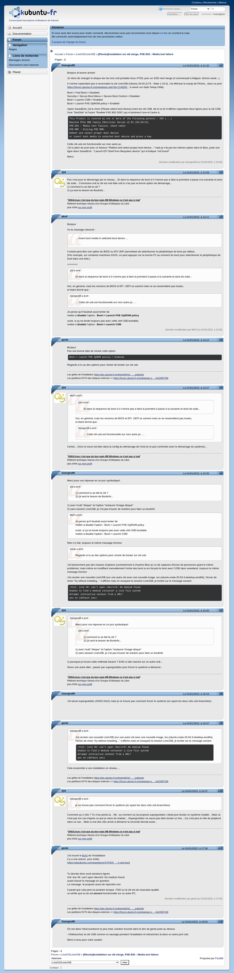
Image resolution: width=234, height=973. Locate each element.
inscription (219, 14)
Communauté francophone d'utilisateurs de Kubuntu (34, 20)
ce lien (164, 33)
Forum (69, 54)
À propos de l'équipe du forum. (69, 42)
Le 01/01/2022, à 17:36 (195, 848)
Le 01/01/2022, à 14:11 (196, 217)
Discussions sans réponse (24, 64)
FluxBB (219, 958)
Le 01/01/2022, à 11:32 (196, 65)
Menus (222, 2)
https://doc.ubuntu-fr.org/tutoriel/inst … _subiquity (119, 374)
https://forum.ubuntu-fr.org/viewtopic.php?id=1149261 (97, 87)
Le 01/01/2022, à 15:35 (196, 473)
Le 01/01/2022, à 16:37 (196, 723)
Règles (13, 49)
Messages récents (19, 60)
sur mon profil (85, 207)
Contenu (196, 2)
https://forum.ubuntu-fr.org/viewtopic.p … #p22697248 (140, 378)
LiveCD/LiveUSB (85, 54)
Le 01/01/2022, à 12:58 (196, 172)
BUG (85, 855)
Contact (54, 967)
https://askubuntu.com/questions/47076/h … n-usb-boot (98, 862)
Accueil (59, 54)
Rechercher (210, 2)
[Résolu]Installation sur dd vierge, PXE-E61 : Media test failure (135, 54)
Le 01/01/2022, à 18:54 (195, 921)
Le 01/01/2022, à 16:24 (196, 694)
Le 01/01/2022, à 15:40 (196, 610)
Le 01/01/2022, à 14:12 (196, 340)
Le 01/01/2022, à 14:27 (196, 387)
